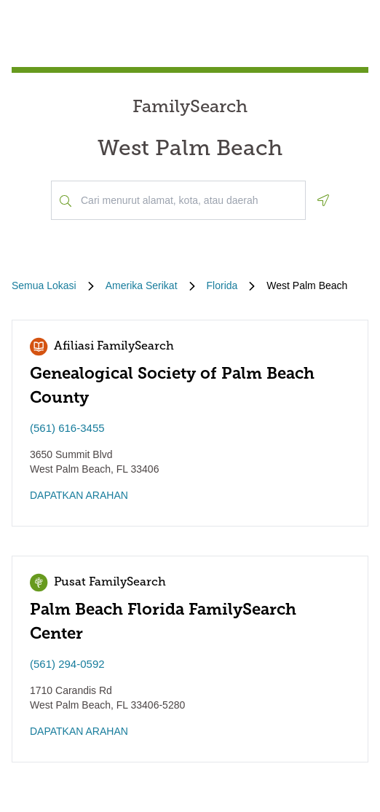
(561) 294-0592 (67, 664)
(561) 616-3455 (67, 428)
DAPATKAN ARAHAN (79, 495)
